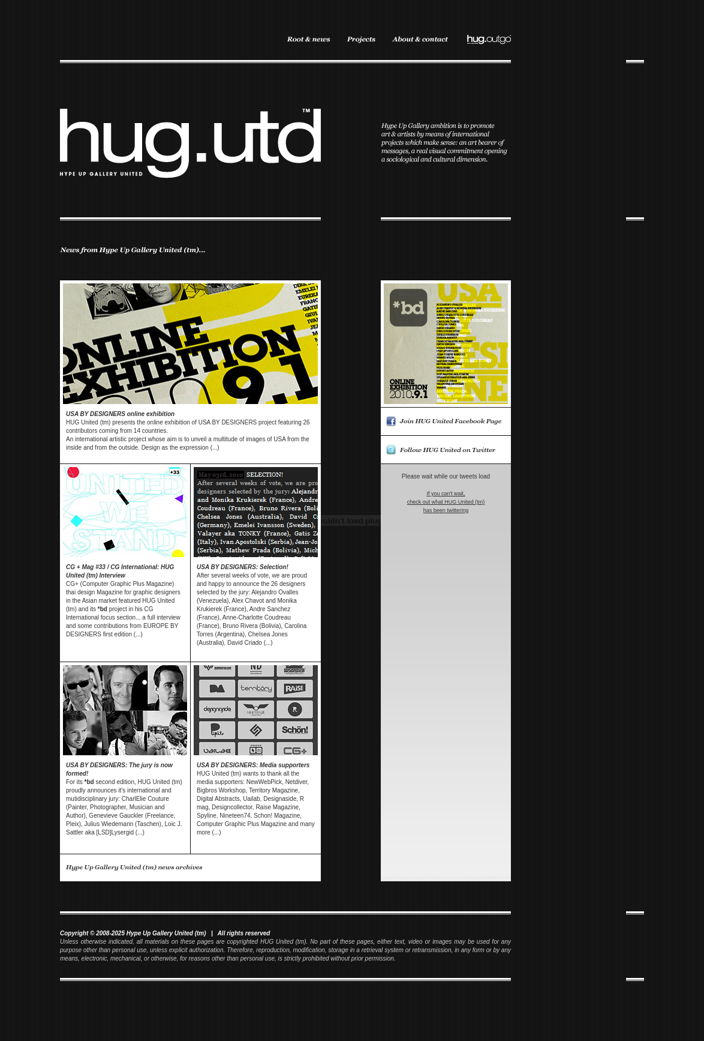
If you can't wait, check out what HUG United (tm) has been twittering (446, 501)
